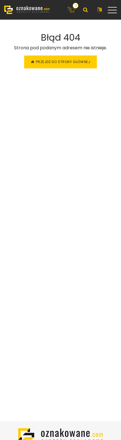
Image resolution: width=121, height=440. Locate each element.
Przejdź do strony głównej (60, 61)
